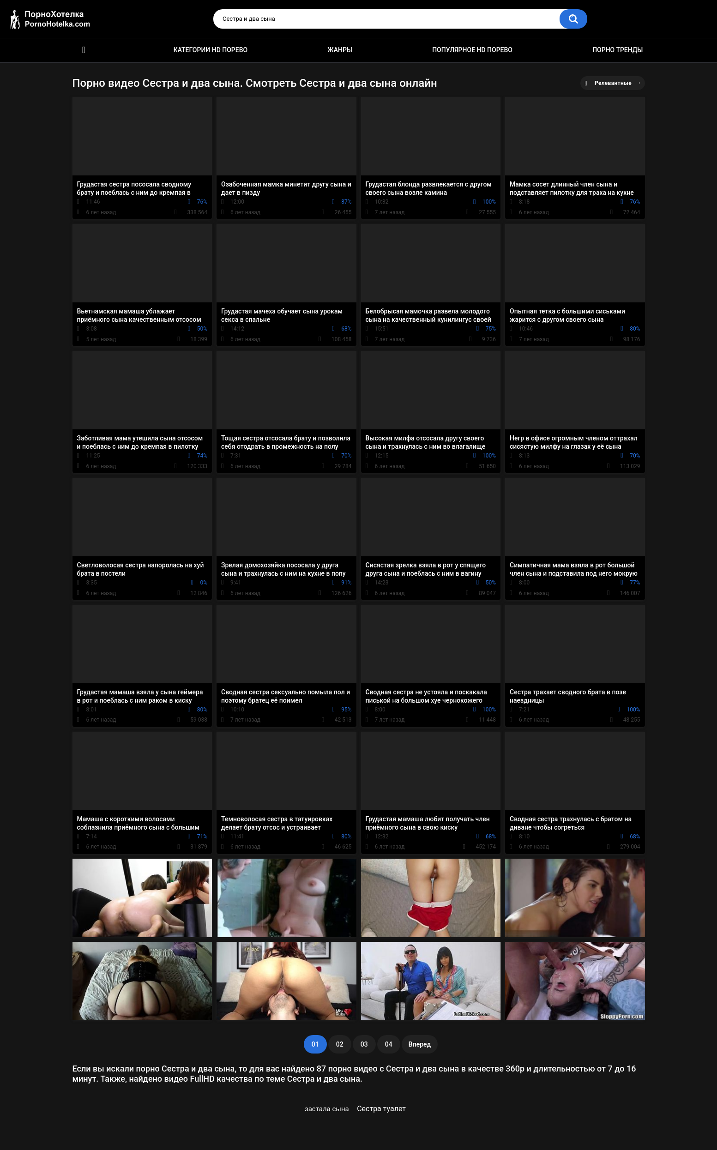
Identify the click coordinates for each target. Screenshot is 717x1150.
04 (388, 1044)
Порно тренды (617, 50)
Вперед (420, 1044)
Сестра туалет (381, 1108)
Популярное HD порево (472, 50)
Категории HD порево (211, 50)
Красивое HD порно (84, 50)
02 (339, 1044)
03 (364, 1044)
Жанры (339, 50)
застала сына (327, 1109)
